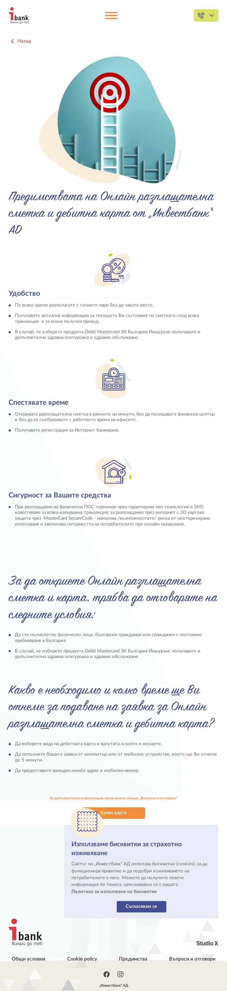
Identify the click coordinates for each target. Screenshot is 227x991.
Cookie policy (82, 958)
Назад (20, 41)
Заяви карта (113, 812)
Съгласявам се (141, 906)
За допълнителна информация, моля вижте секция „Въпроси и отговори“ (113, 798)
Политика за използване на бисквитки (114, 891)
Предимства (133, 958)
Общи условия (28, 958)
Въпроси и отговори (192, 958)
